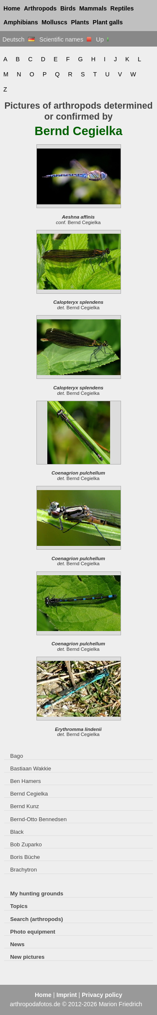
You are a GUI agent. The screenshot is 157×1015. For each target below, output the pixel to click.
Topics (19, 906)
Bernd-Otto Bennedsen (38, 819)
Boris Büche (25, 857)
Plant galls (108, 22)
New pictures (27, 957)
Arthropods (40, 8)
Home (11, 8)
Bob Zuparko (26, 844)
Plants (80, 22)
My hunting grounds (36, 893)
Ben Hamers (25, 781)
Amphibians (20, 22)
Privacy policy (102, 995)
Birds (68, 8)
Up (103, 39)
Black (16, 832)
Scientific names (65, 39)
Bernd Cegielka (29, 794)
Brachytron (23, 869)
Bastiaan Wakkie (30, 768)
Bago (16, 756)
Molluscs (54, 22)
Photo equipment (32, 932)
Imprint (67, 995)
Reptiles (122, 8)
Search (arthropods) (36, 919)
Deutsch (19, 39)
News (17, 944)
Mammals (93, 8)
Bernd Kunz (24, 806)
